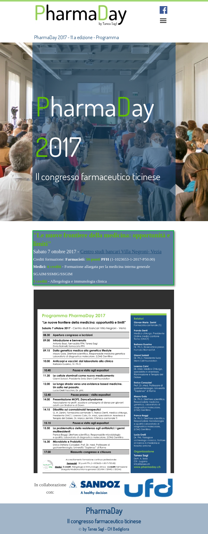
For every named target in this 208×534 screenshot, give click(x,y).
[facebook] (163, 10)
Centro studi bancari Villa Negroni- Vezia (121, 251)
